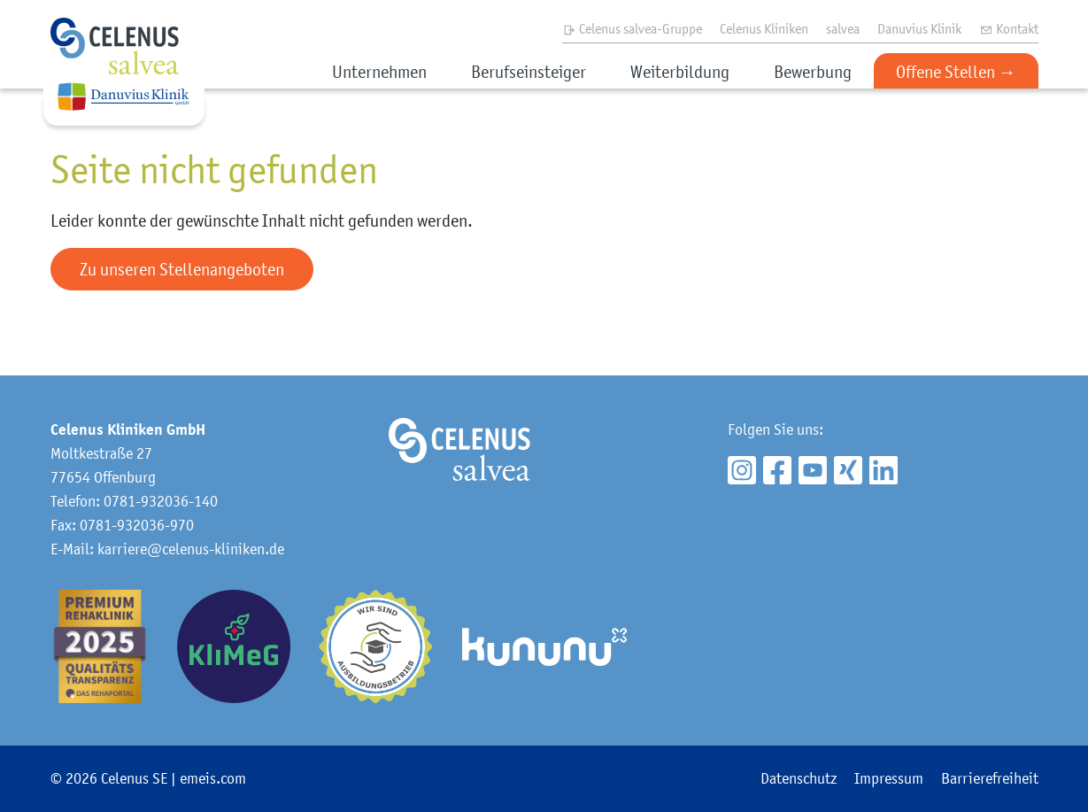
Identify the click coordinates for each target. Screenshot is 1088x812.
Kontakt (1008, 28)
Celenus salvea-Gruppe (632, 28)
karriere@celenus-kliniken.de (190, 549)
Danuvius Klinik (919, 28)
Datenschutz (798, 778)
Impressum (888, 778)
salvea (843, 28)
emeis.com (213, 778)
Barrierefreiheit (989, 778)
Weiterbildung (679, 71)
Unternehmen (379, 71)
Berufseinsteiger (528, 71)
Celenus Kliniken (764, 28)
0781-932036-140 (161, 501)
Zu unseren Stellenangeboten (182, 269)
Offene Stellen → (956, 71)
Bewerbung (813, 71)
